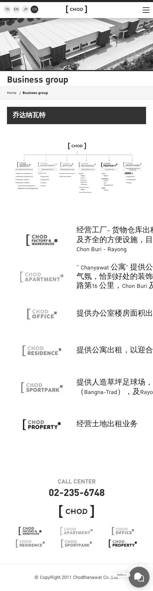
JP (25, 9)
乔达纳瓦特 (29, 116)
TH (7, 9)
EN (16, 9)
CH (34, 9)
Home (11, 92)
